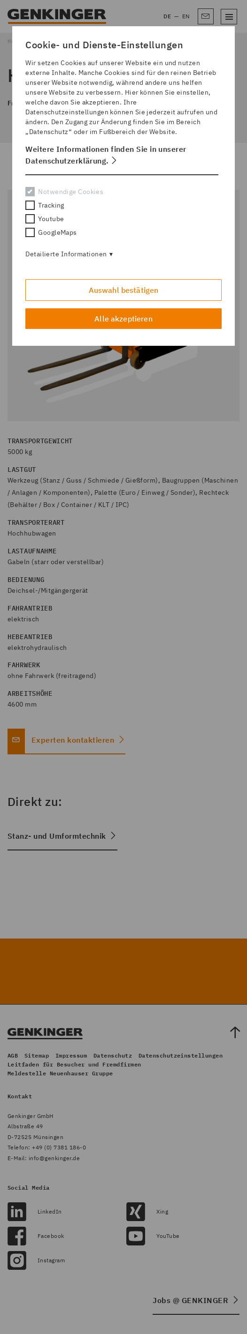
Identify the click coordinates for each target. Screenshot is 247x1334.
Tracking (44, 205)
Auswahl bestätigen (124, 290)
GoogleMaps (51, 232)
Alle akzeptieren (123, 318)
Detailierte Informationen (66, 254)
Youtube (44, 219)
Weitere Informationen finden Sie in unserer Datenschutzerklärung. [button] (105, 154)
